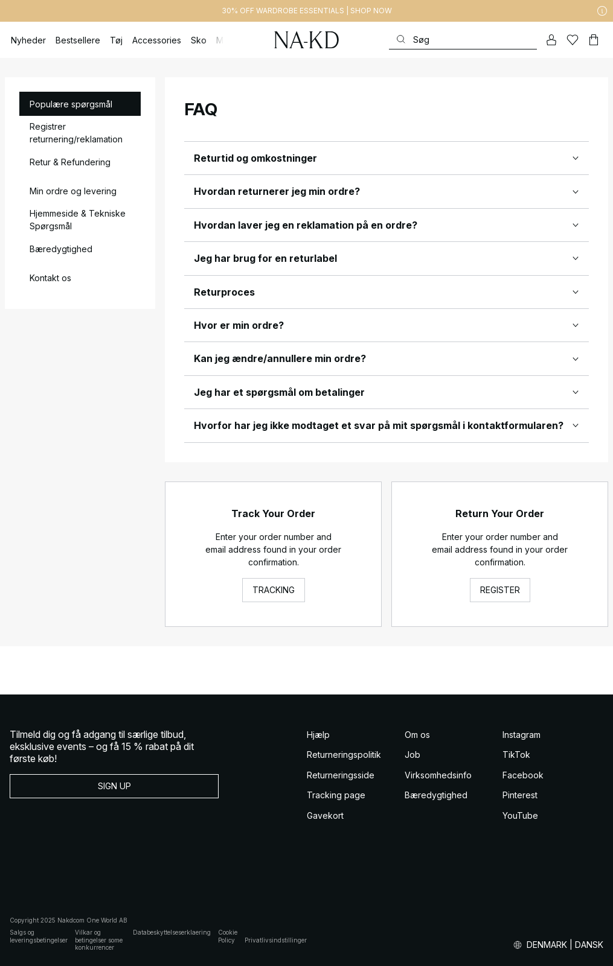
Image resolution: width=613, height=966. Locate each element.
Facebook (523, 775)
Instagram (521, 734)
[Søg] (462, 39)
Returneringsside (340, 775)
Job (412, 754)
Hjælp (318, 734)
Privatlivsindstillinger (276, 940)
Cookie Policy (227, 936)
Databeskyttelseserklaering (172, 932)
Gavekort (325, 815)
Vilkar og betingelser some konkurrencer (99, 940)
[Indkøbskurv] (593, 40)
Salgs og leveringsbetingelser (39, 936)
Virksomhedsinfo (438, 775)
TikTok (516, 754)
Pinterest (520, 795)
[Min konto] (551, 40)
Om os (417, 734)
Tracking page (336, 795)
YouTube (520, 815)
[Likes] (572, 40)
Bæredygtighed (436, 795)
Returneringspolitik (344, 754)
